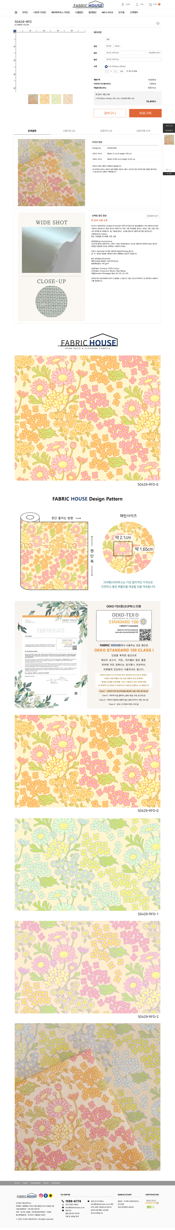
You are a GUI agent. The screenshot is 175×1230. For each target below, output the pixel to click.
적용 (121, 71)
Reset (117, 46)
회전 (108, 46)
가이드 (25, 12)
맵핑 (107, 39)
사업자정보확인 (55, 1183)
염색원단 (92, 12)
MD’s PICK (107, 12)
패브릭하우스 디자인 (60, 12)
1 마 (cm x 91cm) (115, 66)
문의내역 (45, 1183)
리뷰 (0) (69, 130)
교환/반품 (143, 130)
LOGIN (128, 4)
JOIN (141, 4)
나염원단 (79, 12)
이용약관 (25, 1183)
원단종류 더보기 (154, 53)
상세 (32, 130)
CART (155, 4)
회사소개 (17, 1183)
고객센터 (134, 12)
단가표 (121, 12)
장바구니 (110, 113)
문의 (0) (106, 130)
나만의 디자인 (39, 12)
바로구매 (145, 113)
